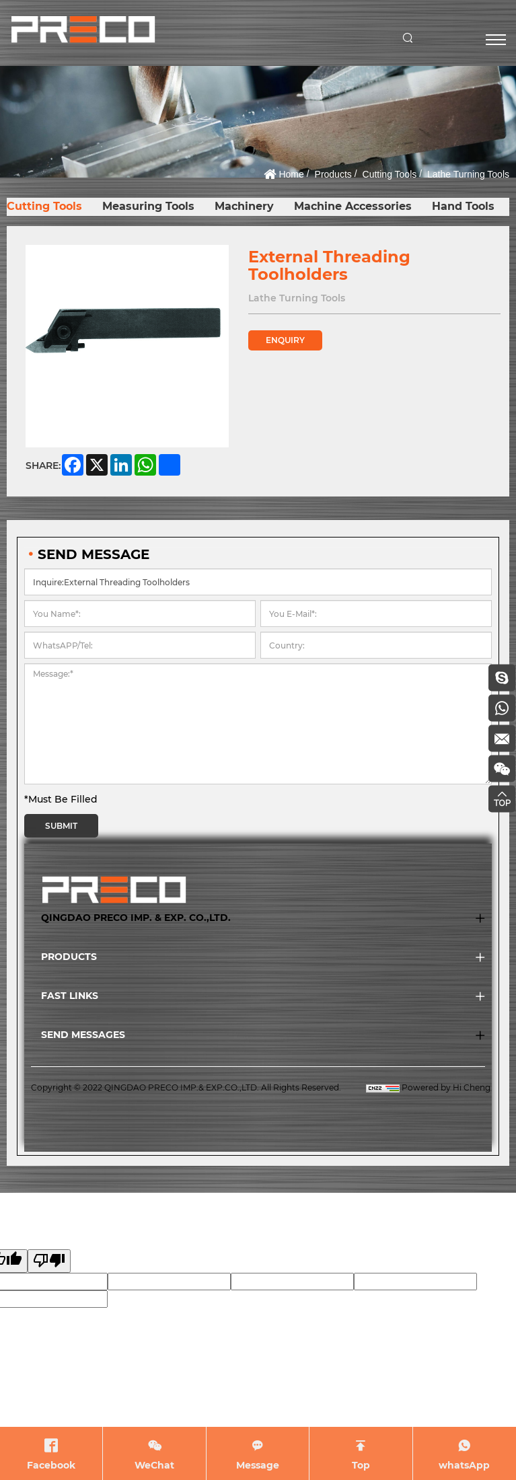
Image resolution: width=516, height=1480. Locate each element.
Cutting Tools (390, 174)
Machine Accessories (353, 206)
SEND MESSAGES (83, 1035)
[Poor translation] (49, 1261)
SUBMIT (61, 826)
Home (291, 174)
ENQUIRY (285, 340)
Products (333, 174)
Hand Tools (463, 206)
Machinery (244, 206)
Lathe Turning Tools (468, 174)
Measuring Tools (148, 206)
